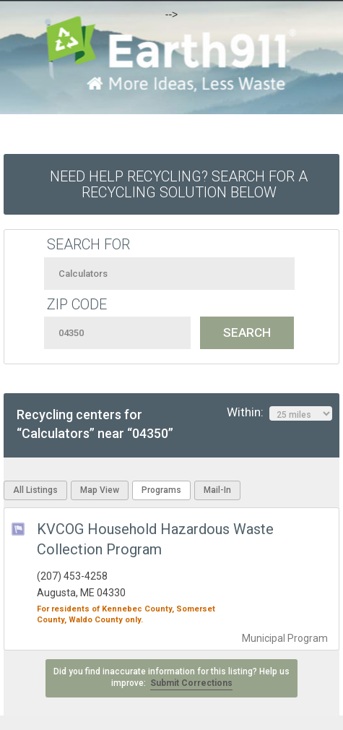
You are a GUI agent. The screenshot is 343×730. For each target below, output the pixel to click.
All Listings (35, 490)
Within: (279, 413)
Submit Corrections (191, 683)
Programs (161, 490)
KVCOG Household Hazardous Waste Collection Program (155, 539)
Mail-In (217, 490)
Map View (99, 490)
